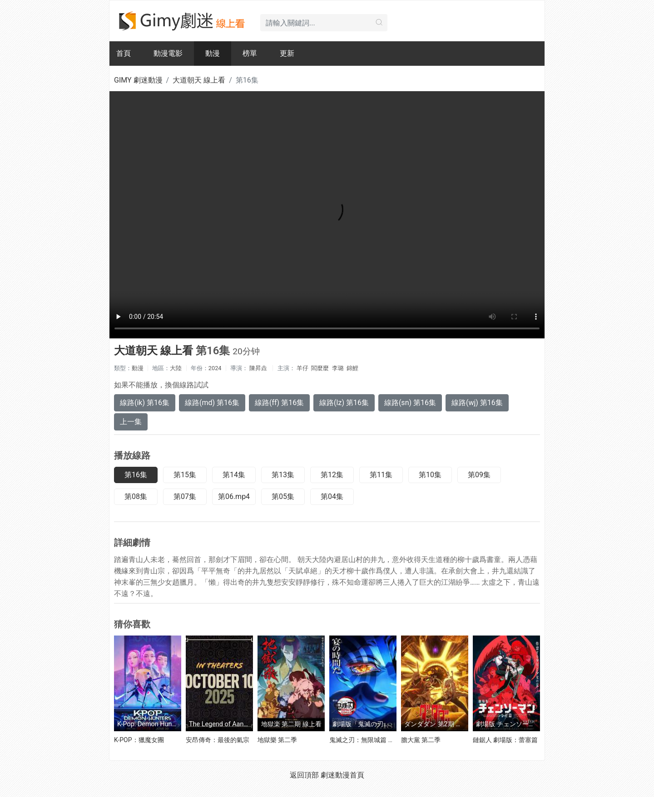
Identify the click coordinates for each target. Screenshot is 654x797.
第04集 (332, 496)
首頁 (123, 53)
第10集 (430, 474)
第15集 (184, 474)
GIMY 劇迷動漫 (138, 80)
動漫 (212, 53)
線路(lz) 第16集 (344, 402)
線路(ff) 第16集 (279, 402)
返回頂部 (304, 775)
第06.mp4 (234, 496)
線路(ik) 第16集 (144, 402)
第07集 (184, 496)
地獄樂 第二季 (277, 739)
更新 (287, 53)
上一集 (131, 421)
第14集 (234, 474)
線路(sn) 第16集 (410, 402)
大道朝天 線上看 (199, 80)
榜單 (250, 53)
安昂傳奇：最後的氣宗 (217, 739)
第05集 (283, 496)
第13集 (283, 474)
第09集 (479, 474)
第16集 (135, 474)
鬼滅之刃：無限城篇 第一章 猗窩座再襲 (385, 739)
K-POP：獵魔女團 (139, 739)
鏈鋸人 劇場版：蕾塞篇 (505, 739)
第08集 (135, 496)
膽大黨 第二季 (421, 739)
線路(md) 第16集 (212, 402)
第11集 (381, 474)
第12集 (332, 474)
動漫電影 (168, 53)
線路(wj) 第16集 (477, 402)
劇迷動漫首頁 (342, 775)
